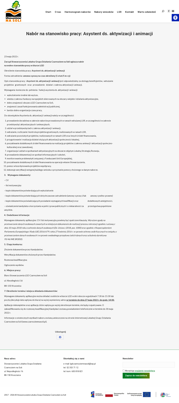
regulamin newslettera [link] (145, 371)
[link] (175, 17)
